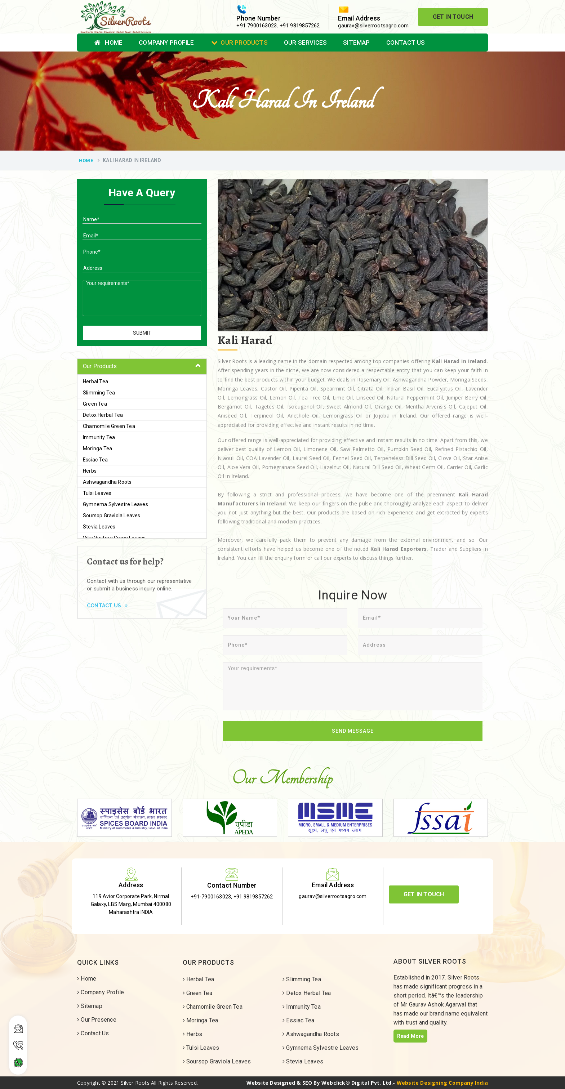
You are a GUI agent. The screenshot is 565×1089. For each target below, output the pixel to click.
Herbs (90, 471)
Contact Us (405, 42)
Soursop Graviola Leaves (112, 515)
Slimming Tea (99, 393)
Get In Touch (453, 16)
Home (108, 42)
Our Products (239, 42)
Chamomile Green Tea (109, 426)
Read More (410, 1036)
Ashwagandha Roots (107, 482)
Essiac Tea (95, 460)
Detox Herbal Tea (103, 415)
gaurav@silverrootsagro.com (373, 25)
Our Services (305, 42)
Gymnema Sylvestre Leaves (115, 504)
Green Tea (95, 404)
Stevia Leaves (99, 527)
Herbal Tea (95, 381)
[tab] (141, 366)
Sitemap (356, 42)
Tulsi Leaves (97, 493)
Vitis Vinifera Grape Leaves (114, 538)
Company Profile (166, 42)
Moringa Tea (97, 448)
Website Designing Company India (442, 1082)
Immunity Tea (99, 437)
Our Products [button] (100, 366)
